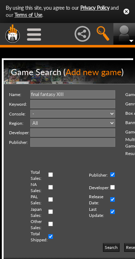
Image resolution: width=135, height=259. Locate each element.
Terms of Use (28, 15)
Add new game (93, 72)
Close (126, 11)
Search (111, 247)
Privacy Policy (94, 8)
